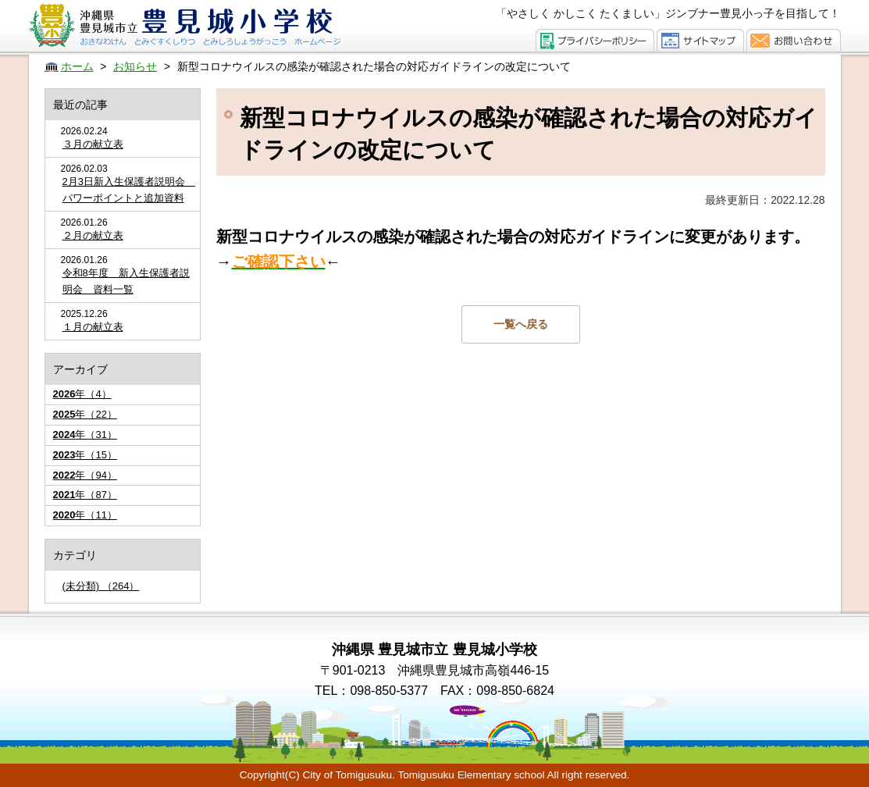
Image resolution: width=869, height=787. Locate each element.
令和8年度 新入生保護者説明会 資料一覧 (126, 281)
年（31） (85, 434)
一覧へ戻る (520, 324)
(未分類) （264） (101, 586)
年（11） (85, 515)
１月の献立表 (92, 327)
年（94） (85, 475)
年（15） (85, 455)
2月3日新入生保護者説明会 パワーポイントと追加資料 (127, 190)
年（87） (85, 494)
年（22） (85, 414)
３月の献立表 (92, 144)
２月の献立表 (92, 235)
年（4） (82, 394)
